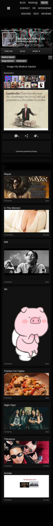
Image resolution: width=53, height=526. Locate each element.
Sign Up (44, 3)
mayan (7, 174)
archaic (8, 473)
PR (33, 8)
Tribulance (9, 439)
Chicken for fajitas (14, 371)
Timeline (8, 51)
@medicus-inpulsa (27, 41)
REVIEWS (46, 14)
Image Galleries (8, 61)
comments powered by (26, 151)
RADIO (31, 3)
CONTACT (25, 8)
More (36, 51)
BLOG (23, 3)
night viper (10, 405)
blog (22, 51)
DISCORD (26, 14)
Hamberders (21, 61)
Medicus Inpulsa (8, 57)
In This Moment (12, 208)
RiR (6, 242)
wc (5, 289)
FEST (36, 14)
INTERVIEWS (44, 8)
